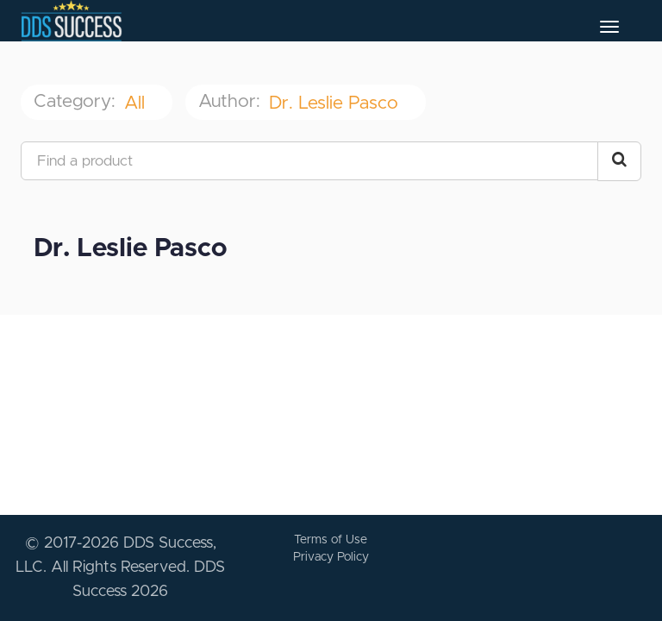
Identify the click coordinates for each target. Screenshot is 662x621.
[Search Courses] (619, 161)
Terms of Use (330, 540)
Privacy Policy (331, 557)
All (137, 103)
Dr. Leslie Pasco (336, 103)
